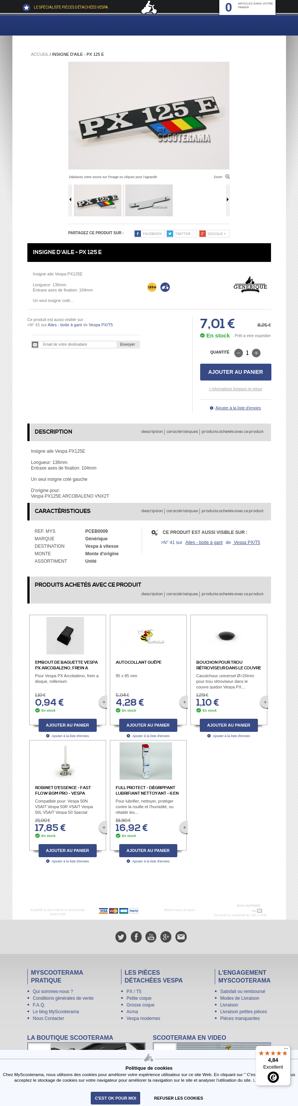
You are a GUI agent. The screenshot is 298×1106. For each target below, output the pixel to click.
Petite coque (139, 998)
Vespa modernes (143, 1018)
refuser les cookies (178, 1098)
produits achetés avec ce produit (233, 431)
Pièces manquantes (240, 1018)
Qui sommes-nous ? (53, 991)
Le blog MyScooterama (56, 1011)
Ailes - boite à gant (65, 325)
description (152, 431)
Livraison (229, 1005)
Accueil (40, 54)
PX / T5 (134, 991)
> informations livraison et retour (235, 389)
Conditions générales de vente (63, 998)
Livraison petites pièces (243, 1011)
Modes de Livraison (239, 998)
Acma (132, 1011)
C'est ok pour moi (115, 1098)
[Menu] (286, 1050)
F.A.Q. (39, 1005)
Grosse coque (141, 1005)
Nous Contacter (48, 1018)
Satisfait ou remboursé (242, 991)
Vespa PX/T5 (100, 325)
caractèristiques (182, 431)
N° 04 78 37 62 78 (235, 910)
